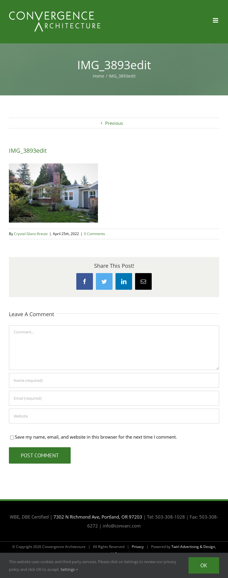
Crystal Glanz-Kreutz (31, 233)
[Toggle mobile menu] (216, 20)
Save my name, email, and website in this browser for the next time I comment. (96, 437)
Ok (203, 565)
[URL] (114, 416)
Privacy (138, 546)
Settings (69, 569)
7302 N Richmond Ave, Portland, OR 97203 (97, 517)
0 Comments (94, 233)
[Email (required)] (114, 398)
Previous (114, 123)
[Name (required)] (114, 380)
